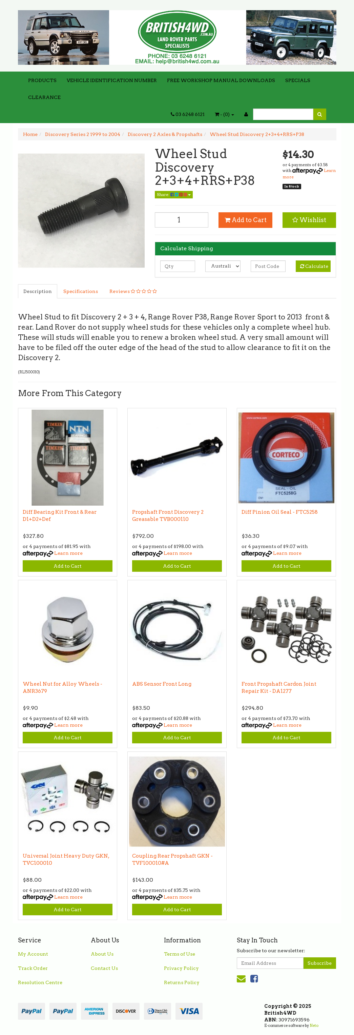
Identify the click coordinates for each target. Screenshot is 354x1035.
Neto (314, 1025)
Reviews (133, 291)
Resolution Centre (40, 982)
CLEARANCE (44, 97)
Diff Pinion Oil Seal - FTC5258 (280, 512)
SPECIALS (297, 80)
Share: (174, 194)
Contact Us (104, 968)
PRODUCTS (42, 80)
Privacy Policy (181, 968)
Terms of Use (179, 954)
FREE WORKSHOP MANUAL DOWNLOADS (221, 80)
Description (37, 291)
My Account (33, 954)
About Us (102, 954)
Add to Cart (246, 219)
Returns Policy (182, 982)
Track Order (33, 968)
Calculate (314, 266)
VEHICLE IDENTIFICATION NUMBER (112, 80)
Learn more (68, 553)
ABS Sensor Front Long (161, 684)
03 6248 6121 (188, 114)
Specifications (80, 291)
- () (224, 114)
